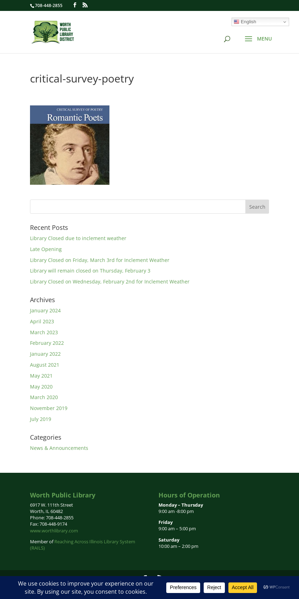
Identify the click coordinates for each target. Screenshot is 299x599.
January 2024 (45, 310)
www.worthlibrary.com (54, 530)
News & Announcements (59, 448)
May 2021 (41, 375)
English (245, 22)
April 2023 (42, 321)
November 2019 (48, 408)
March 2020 (44, 397)
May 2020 (41, 386)
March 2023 (44, 332)
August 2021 (44, 364)
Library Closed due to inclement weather (78, 238)
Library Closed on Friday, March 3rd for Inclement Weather (99, 260)
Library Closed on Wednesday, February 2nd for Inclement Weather (110, 281)
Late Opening (46, 249)
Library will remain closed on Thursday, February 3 (90, 270)
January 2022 (45, 353)
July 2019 (40, 419)
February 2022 (47, 343)
